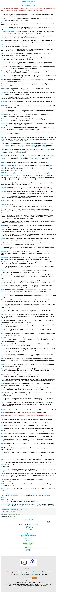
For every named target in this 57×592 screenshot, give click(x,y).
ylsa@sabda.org (28, 585)
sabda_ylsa (10, 572)
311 (41, 500)
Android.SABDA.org (28, 543)
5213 (21, 141)
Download (28, 526)
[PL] (31, 3)
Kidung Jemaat (29, 534)
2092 (32, 139)
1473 (41, 179)
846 (9, 137)
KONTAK (22, 578)
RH (33, 524)
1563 (11, 141)
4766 (15, 139)
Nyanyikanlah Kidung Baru (28, 535)
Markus (27, 5)
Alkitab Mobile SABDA (28, 1)
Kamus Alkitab (28, 529)
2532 (17, 141)
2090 (43, 139)
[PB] (34, 3)
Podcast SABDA (28, 574)
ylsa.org (39, 585)
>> (34, 5)
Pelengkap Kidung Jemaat (28, 537)
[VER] (23, 3)
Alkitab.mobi (28, 538)
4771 (36, 175)
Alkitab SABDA (12, 516)
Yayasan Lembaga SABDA (24, 572)
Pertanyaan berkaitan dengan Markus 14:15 (15, 509)
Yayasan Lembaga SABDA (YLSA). (22, 582)
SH (30, 524)
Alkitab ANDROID (28, 527)
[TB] (27, 3)
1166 (23, 137)
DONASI (34, 578)
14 (30, 5)
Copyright (28, 540)
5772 (50, 167)
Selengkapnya (46, 572)
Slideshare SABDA (41, 574)
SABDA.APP (28, 544)
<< (23, 5)
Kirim (18, 511)
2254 (3, 141)
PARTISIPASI (28, 578)
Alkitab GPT (13, 517)
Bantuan (28, 549)
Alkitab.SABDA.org (28, 542)
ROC (36, 524)
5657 (3, 170)
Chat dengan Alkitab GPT (17, 514)
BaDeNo (28, 546)
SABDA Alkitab (15, 574)
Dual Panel (28, 551)
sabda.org (45, 585)
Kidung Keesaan (28, 533)
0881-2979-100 (16, 585)
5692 (3, 167)
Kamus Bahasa (28, 531)
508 (3, 139)
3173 (46, 137)
